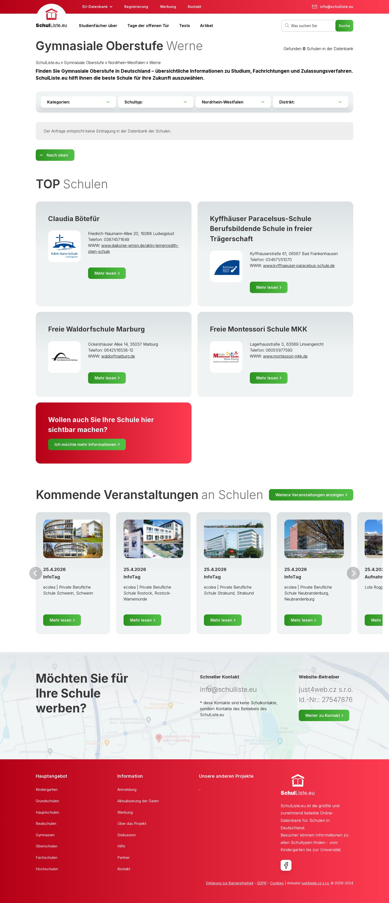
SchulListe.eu (48, 62)
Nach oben (57, 155)
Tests (184, 25)
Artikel (206, 25)
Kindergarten (47, 789)
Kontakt (194, 6)
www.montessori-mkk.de (285, 356)
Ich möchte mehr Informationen (85, 444)
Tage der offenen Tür (148, 25)
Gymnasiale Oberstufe (84, 62)
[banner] (51, 16)
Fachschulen (46, 857)
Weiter (353, 573)
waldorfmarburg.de (118, 356)
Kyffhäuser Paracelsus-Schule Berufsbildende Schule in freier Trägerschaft (261, 229)
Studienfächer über (98, 25)
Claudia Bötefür (74, 219)
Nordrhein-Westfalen (126, 62)
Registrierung (136, 6)
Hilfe (121, 846)
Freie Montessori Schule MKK (258, 329)
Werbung (168, 6)
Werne (155, 62)
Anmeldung (126, 789)
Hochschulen (47, 869)
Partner (123, 857)
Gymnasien (45, 835)
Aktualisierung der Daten (138, 801)
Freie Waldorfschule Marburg (96, 329)
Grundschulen (47, 801)
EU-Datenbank (95, 6)
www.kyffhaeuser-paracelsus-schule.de (299, 265)
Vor (35, 573)
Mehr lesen (105, 273)
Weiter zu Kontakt (322, 715)
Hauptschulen (47, 812)
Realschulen (46, 823)
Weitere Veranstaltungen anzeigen (309, 494)
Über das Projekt (131, 823)
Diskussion (126, 835)
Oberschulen (46, 846)
